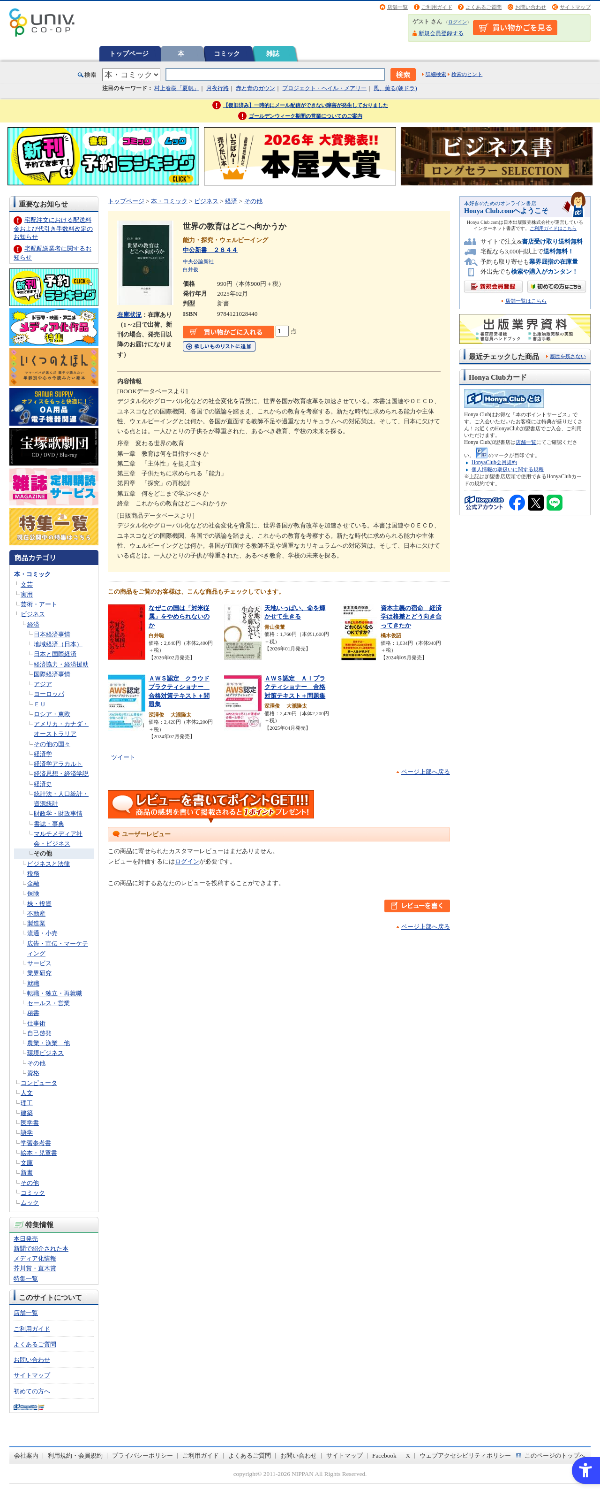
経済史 (43, 783)
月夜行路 (217, 88)
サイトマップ (575, 7)
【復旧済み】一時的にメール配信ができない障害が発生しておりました (305, 105)
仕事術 (36, 1023)
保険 (33, 893)
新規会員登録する (441, 33)
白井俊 (190, 269)
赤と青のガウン (255, 88)
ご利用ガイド (436, 7)
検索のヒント (466, 74)
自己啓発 (39, 1033)
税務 (33, 873)
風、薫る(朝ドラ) (395, 88)
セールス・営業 (48, 1003)
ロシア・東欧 (52, 714)
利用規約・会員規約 (75, 1455)
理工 (27, 1103)
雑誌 (272, 53)
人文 (27, 1092)
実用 (27, 594)
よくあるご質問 (483, 7)
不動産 (36, 913)
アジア (43, 684)
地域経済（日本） (58, 644)
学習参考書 (36, 1142)
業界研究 (39, 973)
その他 (43, 853)
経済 (33, 624)
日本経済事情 (52, 634)
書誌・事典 (49, 823)
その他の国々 (52, 744)
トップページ (129, 53)
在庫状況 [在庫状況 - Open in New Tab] (129, 314)
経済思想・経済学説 (61, 773)
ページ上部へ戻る (425, 771)
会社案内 (26, 1455)
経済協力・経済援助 (61, 664)
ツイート (123, 757)
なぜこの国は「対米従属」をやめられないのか (179, 616)
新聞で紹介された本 (41, 1248)
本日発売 (26, 1238)
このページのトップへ (555, 1455)
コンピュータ (39, 1082)
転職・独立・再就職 (54, 993)
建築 (27, 1112)
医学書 (30, 1122)
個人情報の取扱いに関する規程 (508, 469)
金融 (33, 883)
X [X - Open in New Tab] (408, 1455)
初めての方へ (32, 1391)
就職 (33, 983)
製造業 (36, 923)
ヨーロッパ (49, 693)
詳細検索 (436, 74)
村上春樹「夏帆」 (176, 88)
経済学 (43, 753)
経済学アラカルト (58, 763)
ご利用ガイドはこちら (553, 228)
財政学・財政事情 (58, 813)
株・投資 (39, 903)
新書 (27, 1172)
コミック (227, 53)
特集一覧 (26, 1278)
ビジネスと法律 (48, 863)
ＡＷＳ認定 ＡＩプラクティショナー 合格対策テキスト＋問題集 (294, 687)
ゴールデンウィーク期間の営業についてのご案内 (305, 116)
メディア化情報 (35, 1258)
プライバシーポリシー (142, 1455)
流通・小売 (42, 933)
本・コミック (32, 574)
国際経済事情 (52, 674)
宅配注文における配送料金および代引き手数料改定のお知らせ (53, 228)
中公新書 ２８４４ (210, 249)
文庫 (27, 1162)
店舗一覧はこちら (526, 301)
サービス (39, 963)
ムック (30, 1202)
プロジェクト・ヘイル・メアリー (324, 88)
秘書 (33, 1012)
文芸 (27, 584)
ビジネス (33, 614)
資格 (33, 1073)
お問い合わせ (530, 7)
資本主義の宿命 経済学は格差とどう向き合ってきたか (411, 616)
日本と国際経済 (55, 653)
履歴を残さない (568, 356)
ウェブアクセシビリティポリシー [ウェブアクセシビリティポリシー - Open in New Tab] (465, 1455)
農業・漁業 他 (48, 1043)
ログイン (457, 21)
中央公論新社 (198, 261)
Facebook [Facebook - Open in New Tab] (384, 1455)
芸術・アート (39, 604)
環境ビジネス (45, 1052)
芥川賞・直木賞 (35, 1268)
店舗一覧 (397, 7)
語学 (27, 1132)
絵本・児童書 (39, 1152)
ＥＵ (40, 704)
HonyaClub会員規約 (494, 462)
